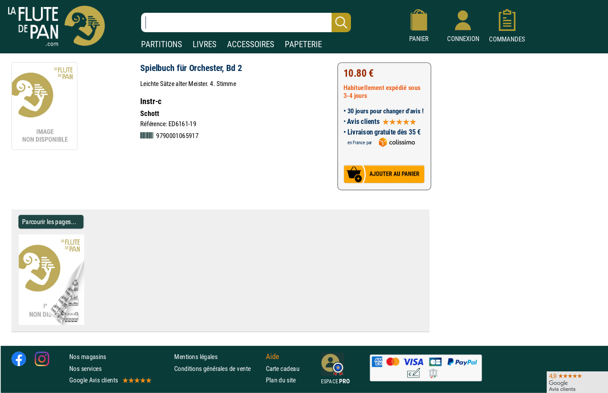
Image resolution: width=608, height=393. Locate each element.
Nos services (85, 368)
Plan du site (281, 380)
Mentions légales (195, 357)
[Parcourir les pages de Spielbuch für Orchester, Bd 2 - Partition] (80, 322)
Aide (272, 356)
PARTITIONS (161, 44)
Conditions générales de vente (218, 368)
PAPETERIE (303, 44)
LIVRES (204, 44)
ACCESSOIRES (250, 44)
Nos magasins (87, 357)
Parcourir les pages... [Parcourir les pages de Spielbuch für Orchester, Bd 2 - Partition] (49, 221)
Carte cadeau (282, 368)
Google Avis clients (109, 380)
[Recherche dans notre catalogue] (246, 22)
